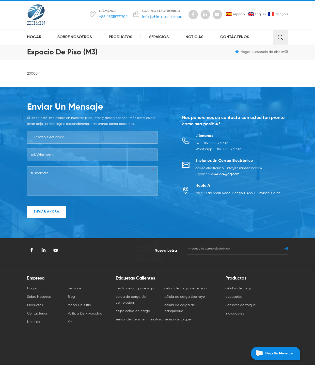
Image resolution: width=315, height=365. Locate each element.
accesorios (233, 297)
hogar (34, 37)
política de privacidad (85, 313)
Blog (71, 297)
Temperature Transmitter (172, 344)
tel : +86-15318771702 (211, 143)
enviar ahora (46, 211)
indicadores (234, 313)
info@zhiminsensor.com (163, 17)
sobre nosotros (74, 37)
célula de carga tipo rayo (184, 297)
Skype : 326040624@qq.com (217, 174)
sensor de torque (177, 319)
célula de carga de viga (135, 288)
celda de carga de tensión (185, 288)
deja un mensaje (272, 353)
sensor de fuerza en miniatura (139, 319)
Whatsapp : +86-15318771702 (218, 149)
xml (70, 322)
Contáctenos (234, 37)
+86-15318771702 (113, 17)
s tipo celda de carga (133, 311)
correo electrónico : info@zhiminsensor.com (228, 168)
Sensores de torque (240, 305)
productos (120, 37)
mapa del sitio (79, 305)
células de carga (238, 288)
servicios (159, 37)
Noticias (194, 37)
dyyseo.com (201, 352)
